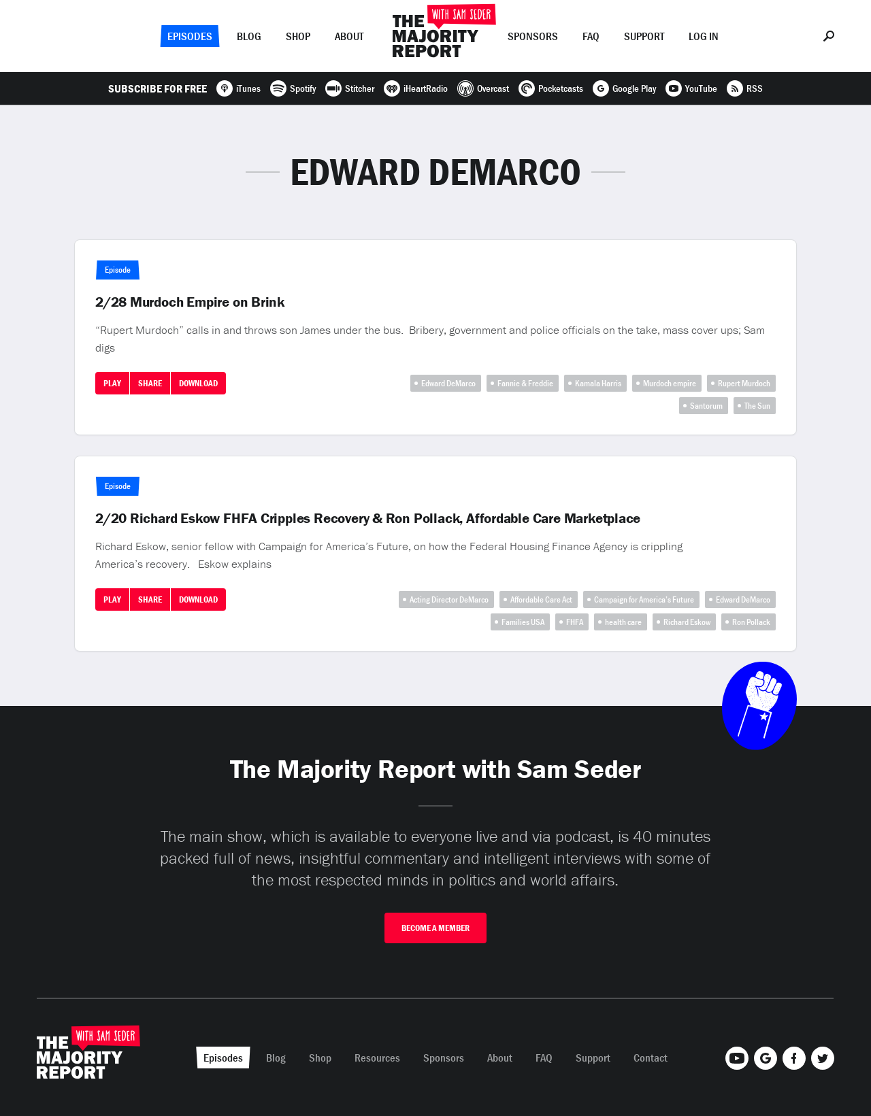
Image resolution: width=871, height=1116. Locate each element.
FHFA (574, 622)
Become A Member (435, 928)
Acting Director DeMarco (449, 599)
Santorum (706, 405)
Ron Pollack (751, 622)
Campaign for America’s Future (644, 599)
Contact (651, 1057)
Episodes (189, 36)
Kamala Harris (598, 383)
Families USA (523, 622)
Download (198, 383)
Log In (704, 36)
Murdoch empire (669, 383)
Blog (249, 36)
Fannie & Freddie (525, 383)
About (349, 36)
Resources (377, 1057)
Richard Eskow (686, 622)
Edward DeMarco (448, 383)
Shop (298, 36)
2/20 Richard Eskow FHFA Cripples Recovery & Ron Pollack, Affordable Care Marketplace (367, 518)
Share (150, 383)
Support (644, 36)
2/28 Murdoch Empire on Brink (189, 302)
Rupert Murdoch (744, 383)
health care (623, 622)
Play (112, 383)
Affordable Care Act (541, 599)
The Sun (757, 405)
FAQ (590, 36)
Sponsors (533, 36)
